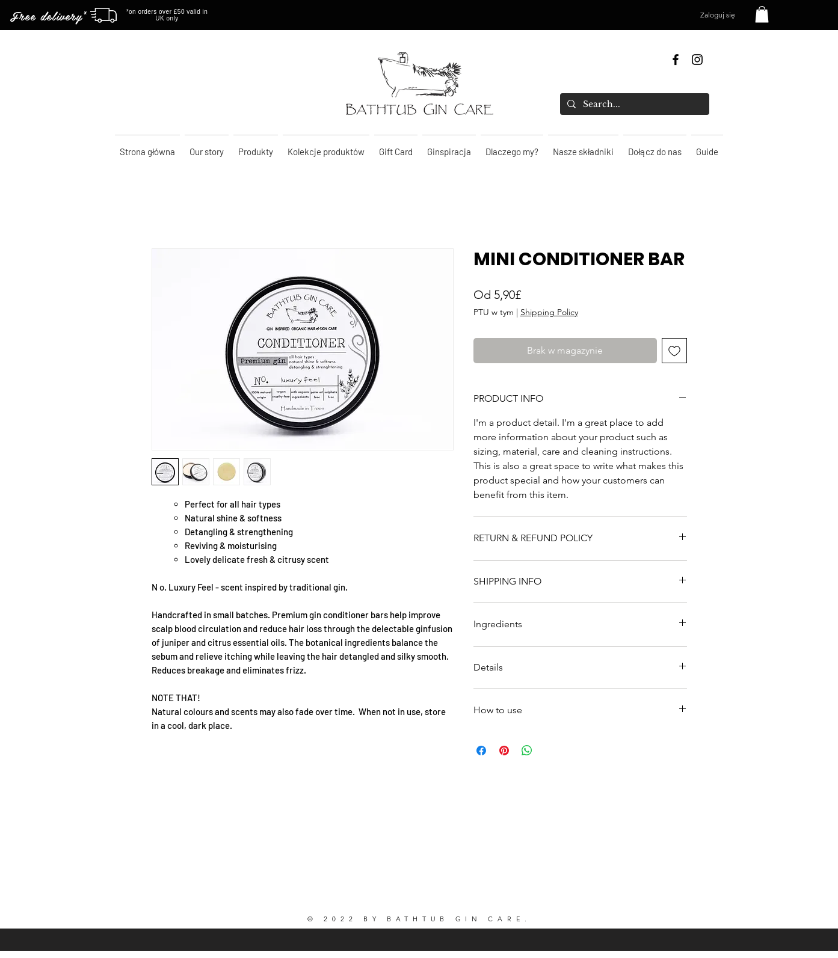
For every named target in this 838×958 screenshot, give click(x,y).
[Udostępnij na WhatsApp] (527, 750)
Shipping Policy (549, 312)
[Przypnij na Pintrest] (504, 750)
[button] (762, 14)
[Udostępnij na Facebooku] (481, 750)
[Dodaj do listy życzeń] (674, 350)
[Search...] (633, 104)
